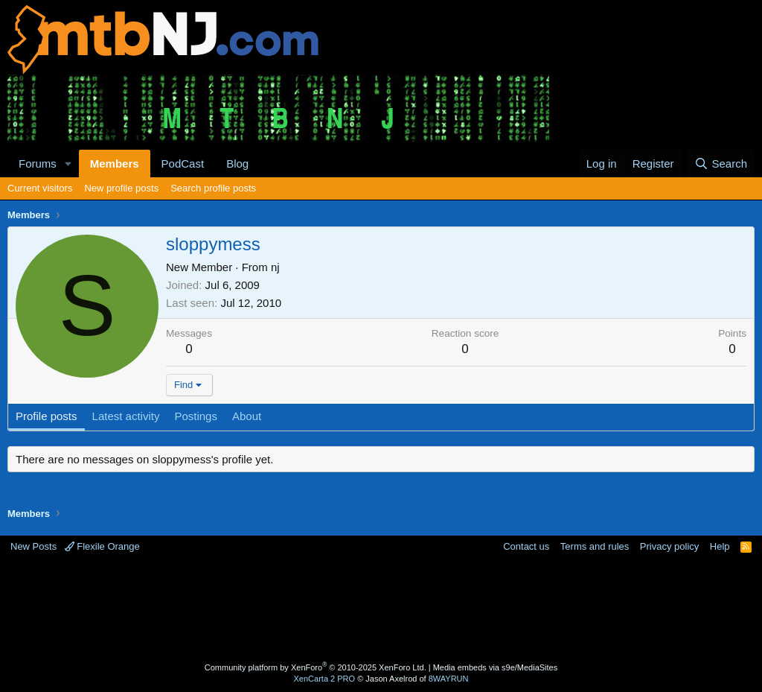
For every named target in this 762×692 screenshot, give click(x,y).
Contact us (526, 546)
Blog (237, 163)
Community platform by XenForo (315, 667)
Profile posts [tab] (46, 416)
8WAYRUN (449, 678)
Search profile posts (213, 188)
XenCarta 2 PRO (325, 678)
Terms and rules (594, 546)
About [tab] (246, 416)
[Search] (721, 163)
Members (114, 163)
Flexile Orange (102, 546)
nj (275, 267)
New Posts (33, 546)
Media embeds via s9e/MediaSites (495, 667)
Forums (38, 163)
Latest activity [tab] (126, 416)
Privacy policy (669, 546)
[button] (68, 163)
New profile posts (121, 188)
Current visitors (39, 188)
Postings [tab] (195, 416)
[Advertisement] (381, 609)
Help (720, 546)
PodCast (183, 163)
